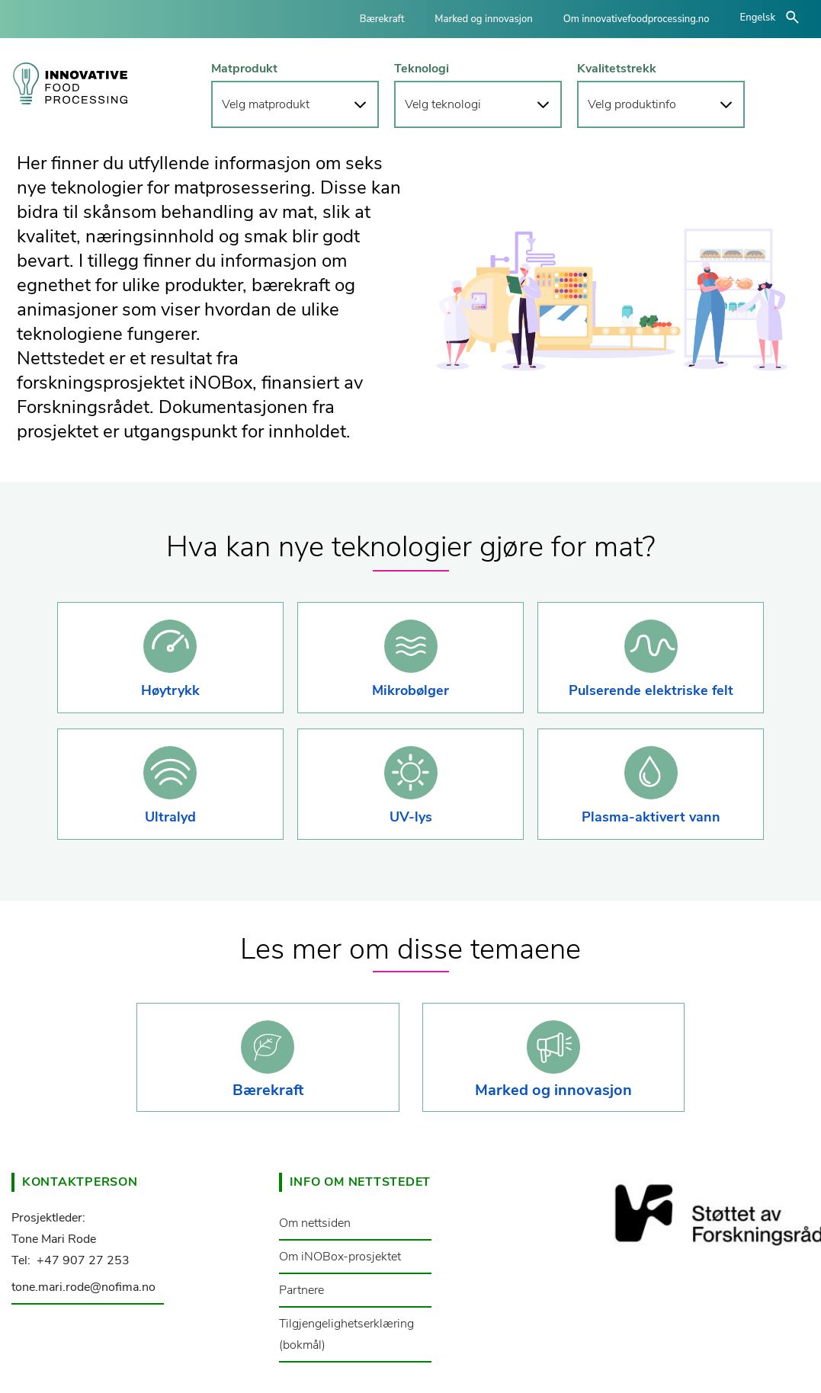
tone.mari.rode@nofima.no (83, 1287)
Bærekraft (382, 19)
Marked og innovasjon (483, 19)
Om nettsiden (315, 1223)
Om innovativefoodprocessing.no (636, 19)
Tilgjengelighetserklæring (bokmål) (346, 1334)
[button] (170, 657)
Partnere (301, 1290)
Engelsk (757, 17)
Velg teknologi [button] (443, 104)
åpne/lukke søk (792, 17)
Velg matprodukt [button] (265, 104)
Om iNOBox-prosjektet (340, 1256)
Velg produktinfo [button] (632, 104)
